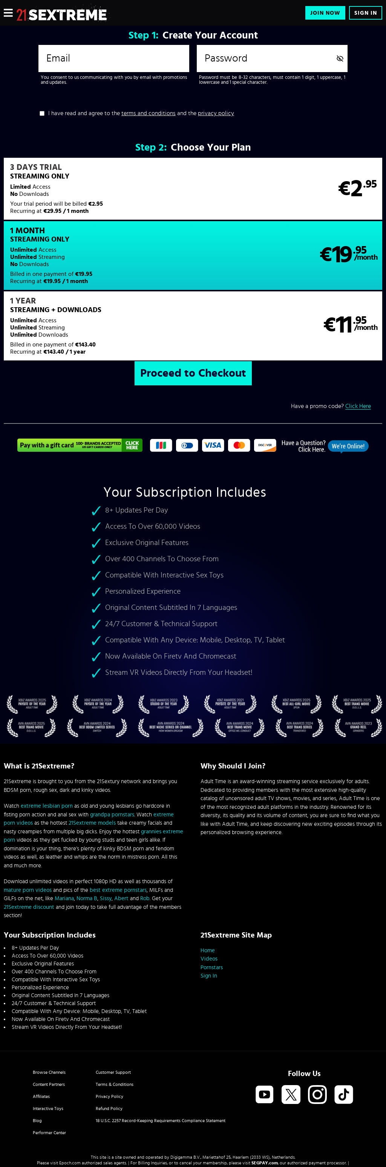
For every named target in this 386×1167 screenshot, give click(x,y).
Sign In (365, 13)
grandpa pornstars (112, 756)
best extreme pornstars (118, 831)
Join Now (325, 13)
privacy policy (216, 113)
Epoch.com (70, 1104)
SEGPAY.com (264, 1104)
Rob (145, 840)
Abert (121, 840)
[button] (98, 194)
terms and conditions (148, 113)
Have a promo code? (331, 347)
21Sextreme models (92, 764)
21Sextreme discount (29, 848)
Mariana (64, 840)
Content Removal (193, 1110)
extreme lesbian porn (47, 747)
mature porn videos (28, 831)
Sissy (106, 840)
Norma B (87, 840)
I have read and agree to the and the (141, 113)
